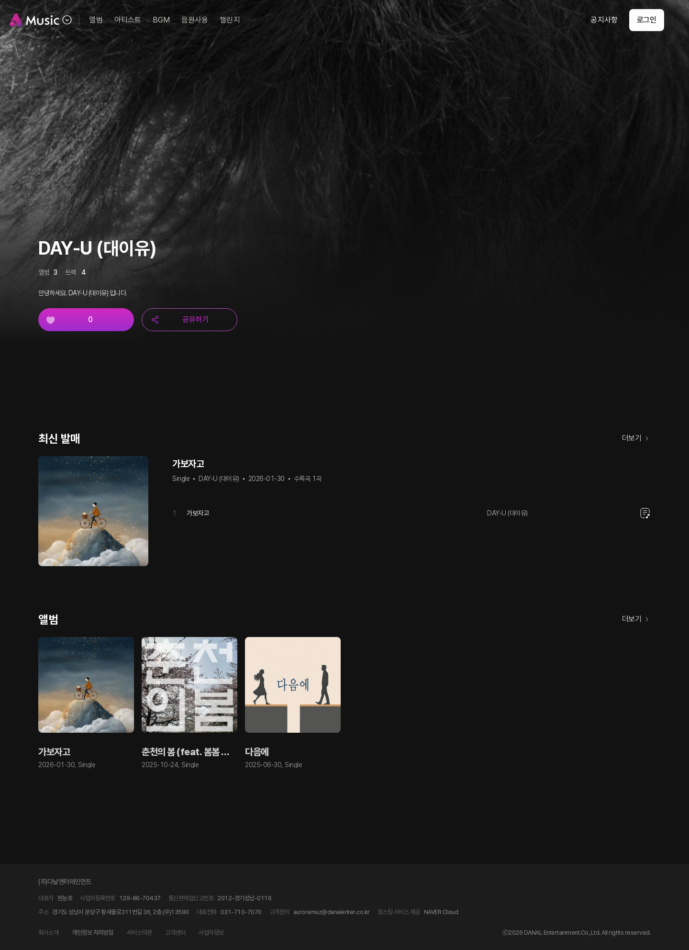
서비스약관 (139, 932)
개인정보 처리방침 (92, 932)
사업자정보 (211, 932)
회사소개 (48, 932)
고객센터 (175, 932)
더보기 (636, 439)
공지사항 (591, 19)
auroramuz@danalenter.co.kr (331, 912)
